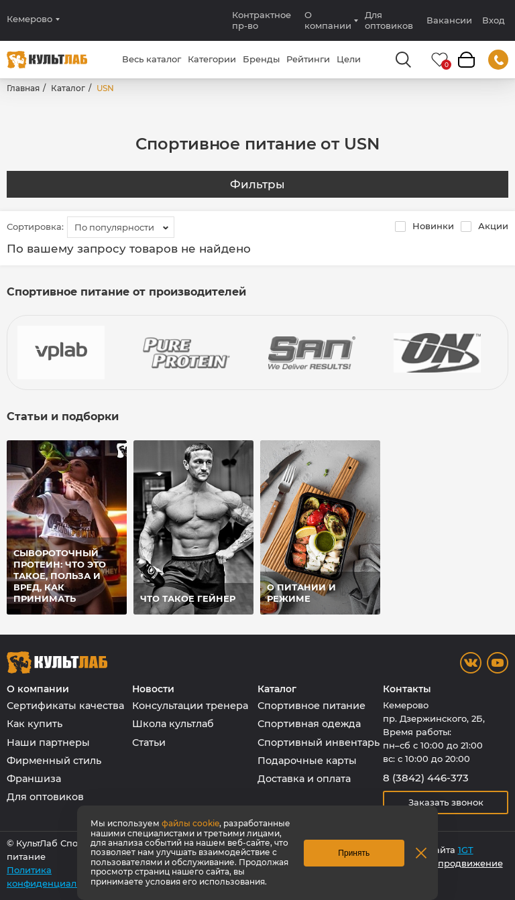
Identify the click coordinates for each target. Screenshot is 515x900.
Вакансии (449, 20)
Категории (212, 59)
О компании (327, 20)
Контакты (407, 689)
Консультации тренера (190, 706)
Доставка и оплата (304, 779)
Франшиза (34, 779)
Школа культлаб (173, 724)
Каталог (68, 88)
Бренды (261, 59)
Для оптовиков (389, 20)
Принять (353, 853)
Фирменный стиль (54, 761)
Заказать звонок (445, 802)
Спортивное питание (311, 706)
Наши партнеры (48, 742)
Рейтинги (308, 59)
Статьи (149, 742)
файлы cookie (190, 823)
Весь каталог (151, 59)
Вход (493, 20)
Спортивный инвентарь (319, 742)
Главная (23, 88)
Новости (153, 689)
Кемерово (29, 19)
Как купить (34, 724)
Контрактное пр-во (261, 20)
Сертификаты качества (65, 706)
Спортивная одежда (309, 724)
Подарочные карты (307, 761)
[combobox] (120, 227)
